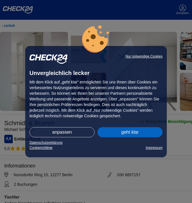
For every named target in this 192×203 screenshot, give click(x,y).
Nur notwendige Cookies (144, 56)
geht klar (129, 132)
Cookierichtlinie (40, 148)
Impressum (154, 148)
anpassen (62, 132)
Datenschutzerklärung (46, 143)
